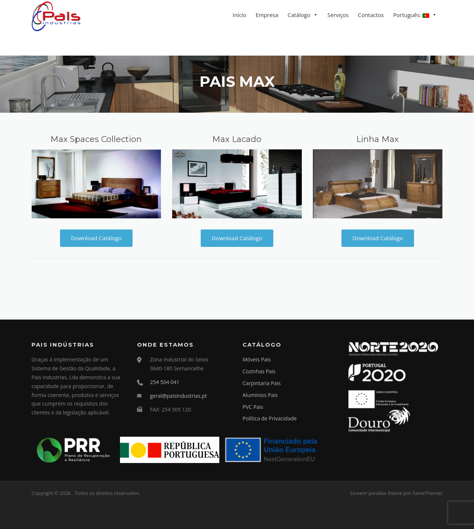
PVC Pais (253, 406)
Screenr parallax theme (376, 493)
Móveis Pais (257, 359)
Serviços (337, 15)
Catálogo (299, 15)
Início (239, 15)
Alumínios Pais (260, 395)
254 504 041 (164, 382)
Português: (411, 15)
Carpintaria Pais (262, 383)
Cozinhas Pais (259, 371)
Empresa (267, 15)
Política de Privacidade (270, 418)
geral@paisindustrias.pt (178, 395)
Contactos (371, 15)
